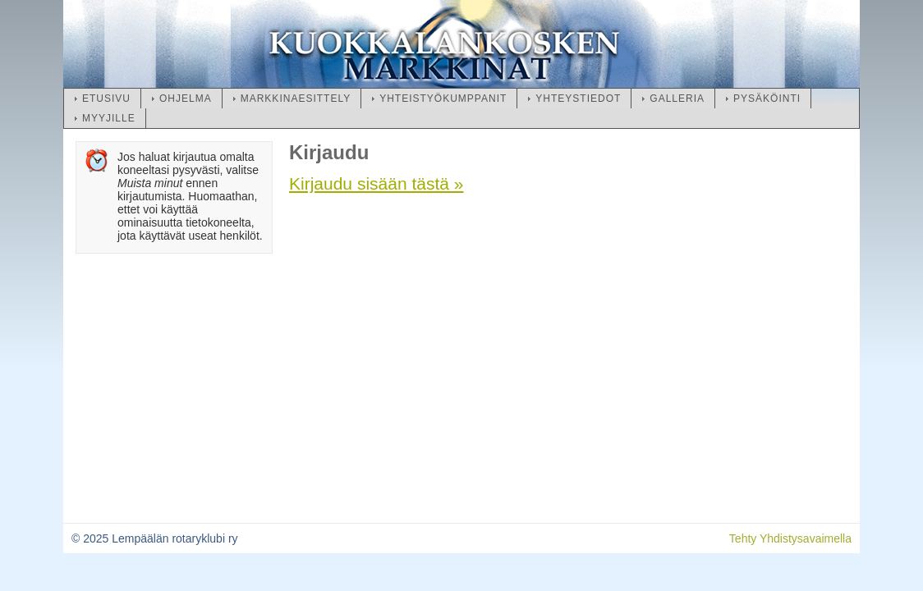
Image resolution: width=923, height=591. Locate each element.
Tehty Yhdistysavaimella (790, 538)
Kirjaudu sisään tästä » (376, 183)
